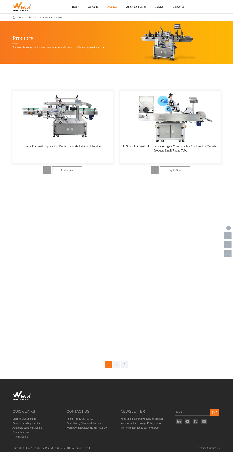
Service (159, 6)
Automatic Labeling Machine (27, 428)
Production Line (20, 432)
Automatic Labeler (52, 17)
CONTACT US (78, 411)
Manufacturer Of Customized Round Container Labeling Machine (22, 6)
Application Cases (136, 6)
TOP (228, 254)
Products (112, 6)
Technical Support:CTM (209, 448)
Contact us (178, 6)
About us (93, 6)
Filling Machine (20, 436)
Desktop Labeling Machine (26, 423)
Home (75, 6)
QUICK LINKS (23, 411)
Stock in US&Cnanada (24, 419)
